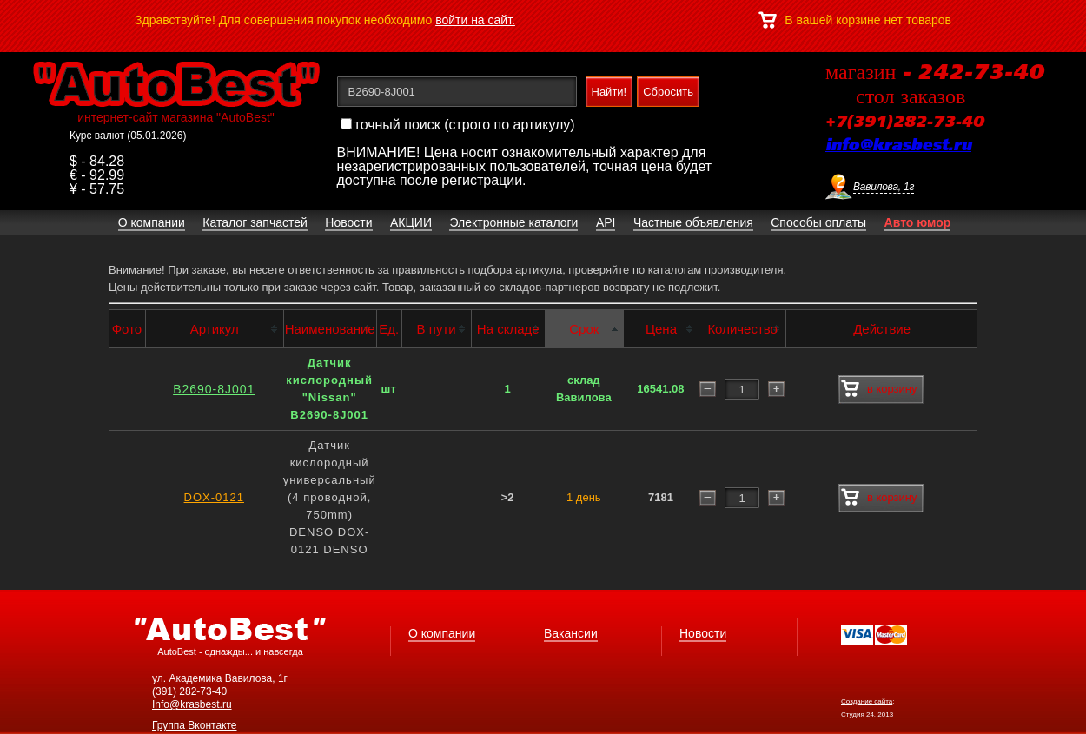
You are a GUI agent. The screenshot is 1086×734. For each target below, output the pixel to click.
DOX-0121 (214, 497)
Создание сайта (866, 701)
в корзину (879, 389)
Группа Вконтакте (194, 725)
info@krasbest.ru (898, 146)
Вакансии (571, 633)
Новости (702, 633)
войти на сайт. (475, 20)
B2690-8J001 (214, 389)
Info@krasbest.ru (192, 704)
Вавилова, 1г (883, 187)
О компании (441, 633)
